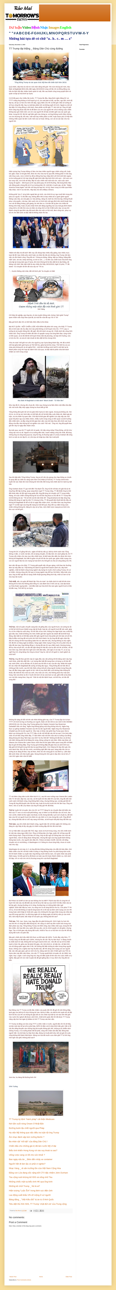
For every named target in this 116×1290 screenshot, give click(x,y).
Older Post (69, 1277)
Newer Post (12, 1277)
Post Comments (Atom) (24, 1280)
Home (41, 1277)
